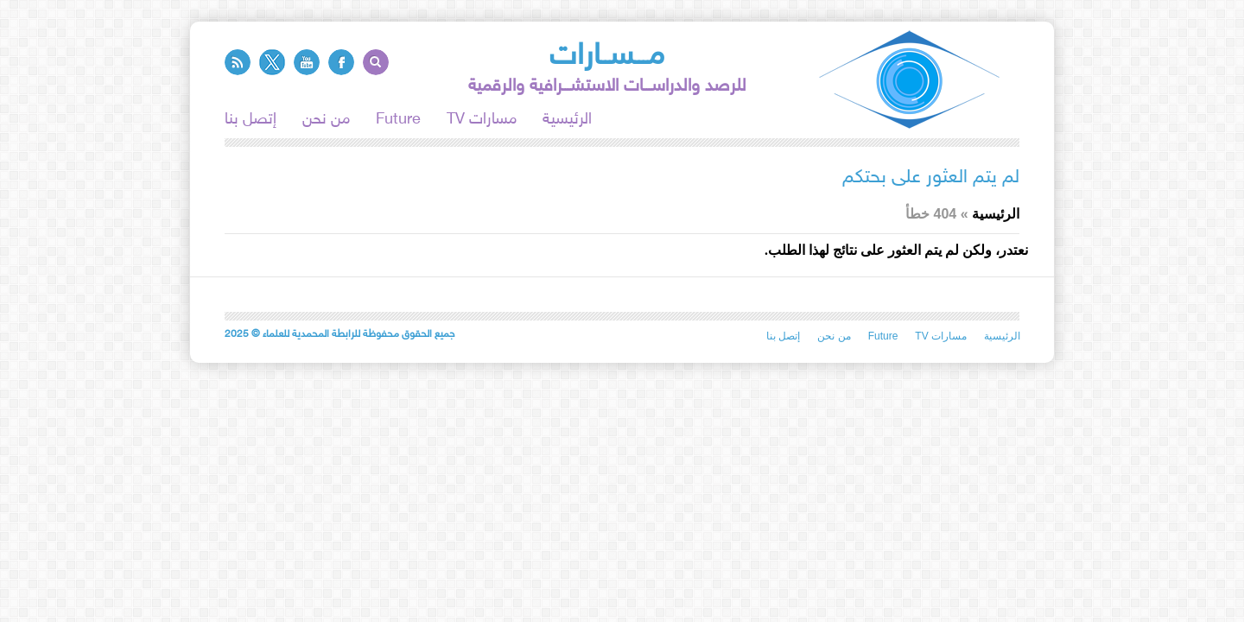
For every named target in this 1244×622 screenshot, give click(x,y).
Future (398, 120)
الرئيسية (567, 120)
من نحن (326, 120)
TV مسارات (482, 120)
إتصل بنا (250, 120)
